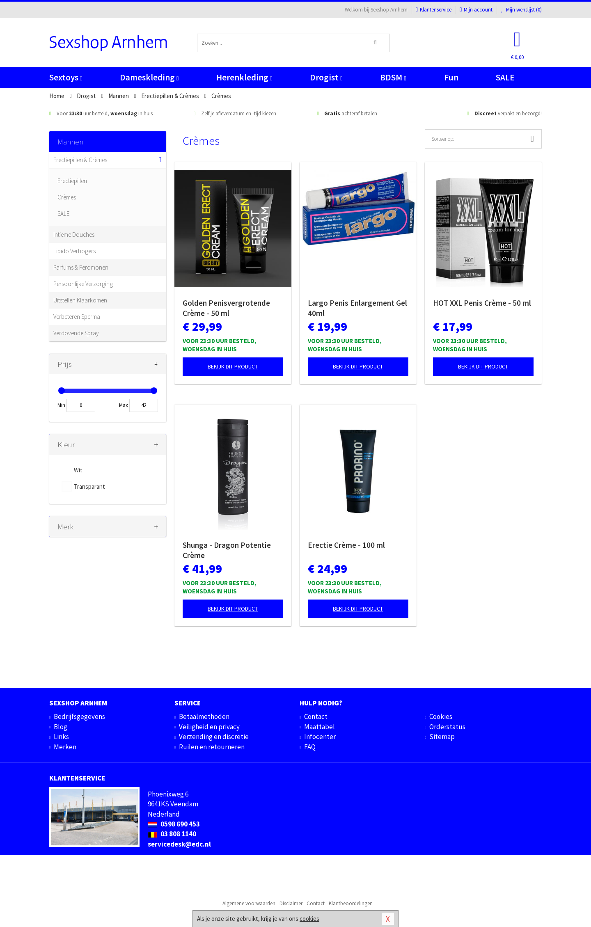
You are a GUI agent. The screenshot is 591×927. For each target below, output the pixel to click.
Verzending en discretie (214, 736)
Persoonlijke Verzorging (83, 284)
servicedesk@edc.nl (179, 844)
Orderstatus (447, 726)
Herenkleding (244, 77)
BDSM (393, 77)
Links (61, 736)
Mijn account (476, 9)
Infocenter (320, 736)
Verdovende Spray (76, 333)
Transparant (89, 486)
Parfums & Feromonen (80, 267)
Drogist (326, 77)
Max (123, 405)
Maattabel (319, 726)
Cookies (440, 716)
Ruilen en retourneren (212, 746)
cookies (309, 918)
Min (61, 405)
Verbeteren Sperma (76, 316)
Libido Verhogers (74, 251)
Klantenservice (433, 9)
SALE (505, 77)
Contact (316, 716)
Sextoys (65, 77)
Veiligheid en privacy (209, 726)
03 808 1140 (172, 833)
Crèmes (66, 197)
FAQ (310, 746)
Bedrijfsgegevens (79, 716)
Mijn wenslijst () (521, 9)
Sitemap (442, 736)
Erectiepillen (72, 181)
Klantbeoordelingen (351, 903)
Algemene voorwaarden (248, 903)
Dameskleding (149, 77)
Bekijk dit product (233, 366)
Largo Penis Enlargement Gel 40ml (357, 308)
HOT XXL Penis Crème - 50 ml (482, 303)
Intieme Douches (73, 234)
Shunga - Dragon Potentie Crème (227, 550)
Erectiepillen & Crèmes (80, 160)
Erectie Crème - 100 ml (346, 545)
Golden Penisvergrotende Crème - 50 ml (226, 308)
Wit (78, 470)
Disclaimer (290, 903)
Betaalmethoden (204, 716)
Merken (65, 746)
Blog (60, 726)
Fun (451, 77)
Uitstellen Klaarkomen (80, 300)
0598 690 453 (174, 824)
